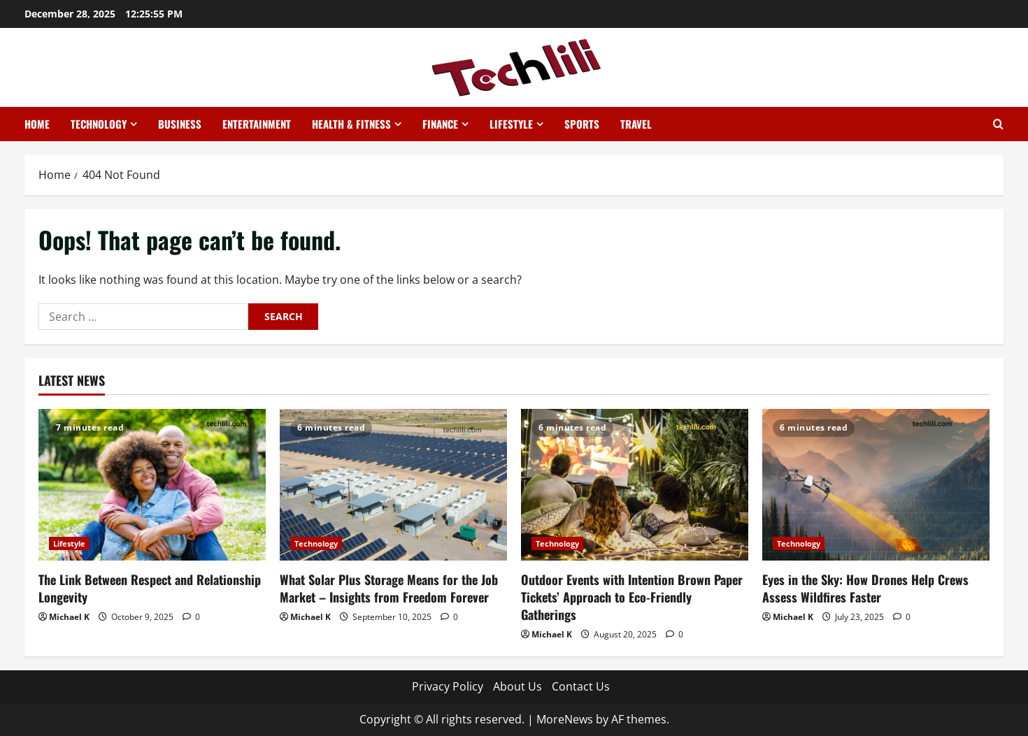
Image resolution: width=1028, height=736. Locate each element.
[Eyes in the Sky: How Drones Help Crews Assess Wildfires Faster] (876, 485)
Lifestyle (511, 123)
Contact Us (581, 686)
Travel (636, 123)
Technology (99, 123)
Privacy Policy (447, 686)
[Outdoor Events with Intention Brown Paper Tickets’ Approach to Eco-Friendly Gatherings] (634, 485)
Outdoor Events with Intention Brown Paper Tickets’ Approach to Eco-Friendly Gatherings (632, 596)
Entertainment (256, 123)
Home (37, 123)
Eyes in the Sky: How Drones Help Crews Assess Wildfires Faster (865, 588)
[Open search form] (998, 124)
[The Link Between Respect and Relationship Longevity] (152, 485)
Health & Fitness (351, 123)
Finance (440, 123)
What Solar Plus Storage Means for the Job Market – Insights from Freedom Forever (389, 588)
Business (179, 123)
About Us (517, 686)
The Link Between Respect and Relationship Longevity (149, 588)
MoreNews (564, 719)
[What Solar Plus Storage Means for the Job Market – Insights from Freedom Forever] (393, 485)
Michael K (69, 617)
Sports (581, 123)
